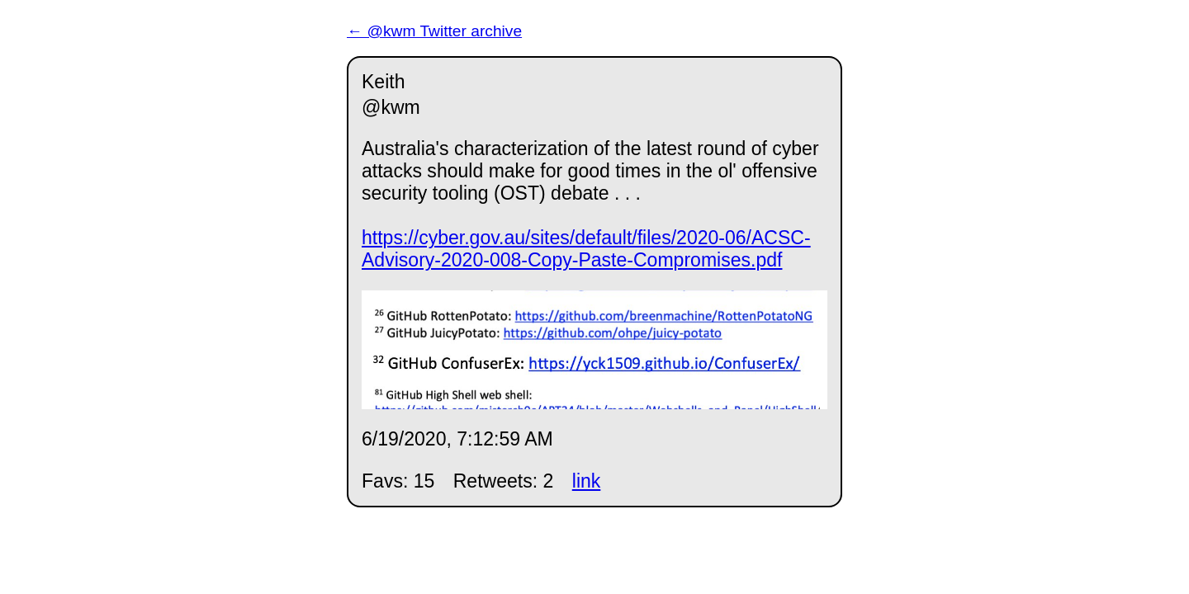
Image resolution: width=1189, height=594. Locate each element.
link (586, 481)
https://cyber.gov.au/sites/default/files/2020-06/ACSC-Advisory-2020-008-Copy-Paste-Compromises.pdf (586, 249)
